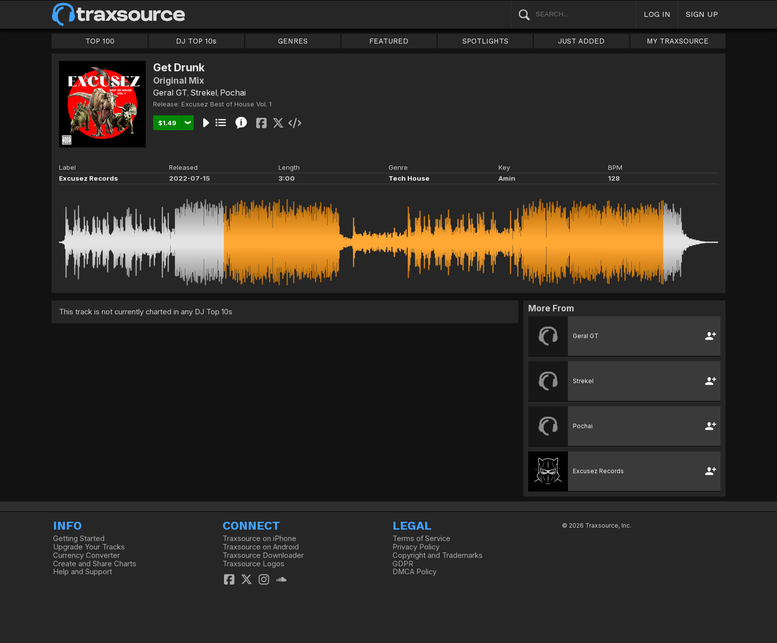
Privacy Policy (416, 547)
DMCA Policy (414, 571)
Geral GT (170, 93)
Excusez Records (88, 178)
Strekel (203, 93)
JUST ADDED (581, 41)
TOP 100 (99, 41)
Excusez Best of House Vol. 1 (226, 104)
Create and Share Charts (94, 563)
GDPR (402, 563)
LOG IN (657, 14)
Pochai (233, 93)
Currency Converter (86, 555)
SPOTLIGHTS (485, 41)
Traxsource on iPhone (259, 538)
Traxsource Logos (253, 563)
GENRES (293, 41)
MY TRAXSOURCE (678, 41)
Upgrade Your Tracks (89, 547)
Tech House (409, 178)
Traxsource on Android (260, 547)
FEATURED (388, 41)
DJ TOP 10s (196, 41)
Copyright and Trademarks (437, 555)
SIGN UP (702, 14)
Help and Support (82, 571)
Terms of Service (421, 538)
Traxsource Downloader (263, 555)
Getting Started (79, 538)
